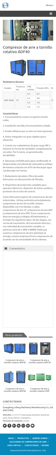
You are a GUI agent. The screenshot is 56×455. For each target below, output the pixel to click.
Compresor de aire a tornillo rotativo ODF (40, 389)
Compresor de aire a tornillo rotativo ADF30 (40, 361)
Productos (23, 438)
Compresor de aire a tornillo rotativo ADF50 (15, 361)
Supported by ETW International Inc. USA (28, 450)
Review (45, 445)
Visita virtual (14, 445)
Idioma (50, 5)
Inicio (11, 438)
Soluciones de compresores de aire (28, 442)
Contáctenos (12, 401)
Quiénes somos (39, 438)
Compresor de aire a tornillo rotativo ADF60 (15, 389)
